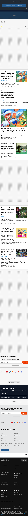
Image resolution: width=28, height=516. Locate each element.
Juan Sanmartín (7, 105)
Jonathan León (7, 157)
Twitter (1, 372)
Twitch (16, 372)
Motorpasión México (18, 508)
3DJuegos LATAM (17, 503)
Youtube (7, 372)
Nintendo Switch (5, 80)
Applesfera (3, 470)
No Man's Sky (24, 397)
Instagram (10, 372)
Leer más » (18, 84)
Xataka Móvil (3, 468)
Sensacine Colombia (18, 506)
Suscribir (25, 362)
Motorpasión (16, 484)
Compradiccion (4, 496)
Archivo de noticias (14, 382)
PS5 (15, 438)
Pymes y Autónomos (18, 494)
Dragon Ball (18, 397)
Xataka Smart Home (5, 472)
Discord (22, 372)
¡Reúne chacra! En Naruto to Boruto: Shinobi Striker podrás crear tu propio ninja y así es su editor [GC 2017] (8, 211)
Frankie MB (6, 86)
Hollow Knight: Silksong (6, 443)
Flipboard (19, 372)
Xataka (2, 467)
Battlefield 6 (17, 445)
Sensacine (16, 475)
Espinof (15, 477)
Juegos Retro (4, 256)
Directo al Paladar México (6, 508)
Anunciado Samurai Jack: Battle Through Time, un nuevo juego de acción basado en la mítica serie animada (7, 146)
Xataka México (4, 503)
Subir (23, 460)
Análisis (3, 134)
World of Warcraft (13, 26)
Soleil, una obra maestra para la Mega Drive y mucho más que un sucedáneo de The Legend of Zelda (13, 130)
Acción (2, 100)
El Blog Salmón (17, 492)
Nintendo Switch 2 (18, 435)
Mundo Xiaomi (4, 474)
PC (2, 438)
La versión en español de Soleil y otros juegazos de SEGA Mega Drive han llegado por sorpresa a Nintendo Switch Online (7, 75)
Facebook (4, 372)
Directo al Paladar (4, 484)
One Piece (20, 26)
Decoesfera (3, 494)
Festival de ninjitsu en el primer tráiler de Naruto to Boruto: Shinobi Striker (8, 230)
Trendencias (3, 492)
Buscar (26, 455)
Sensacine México (17, 504)
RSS (13, 372)
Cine (9, 397)
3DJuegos (16, 467)
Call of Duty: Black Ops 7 (19, 443)
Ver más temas (5, 449)
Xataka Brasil (3, 504)
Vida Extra (16, 468)
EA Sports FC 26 (4, 445)
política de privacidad (15, 365)
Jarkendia (6, 266)
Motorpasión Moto (17, 486)
